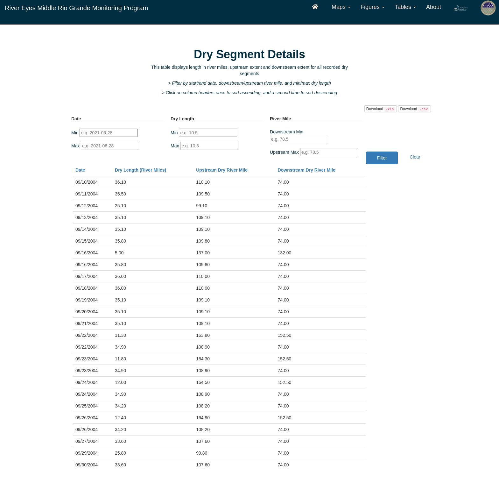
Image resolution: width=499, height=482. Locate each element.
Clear (415, 156)
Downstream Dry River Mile (306, 170)
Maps (341, 7)
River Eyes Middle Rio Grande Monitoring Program (76, 7)
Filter (382, 157)
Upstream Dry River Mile (222, 170)
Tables (405, 7)
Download (380, 109)
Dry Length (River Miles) (140, 170)
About (433, 7)
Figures (372, 7)
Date (80, 170)
